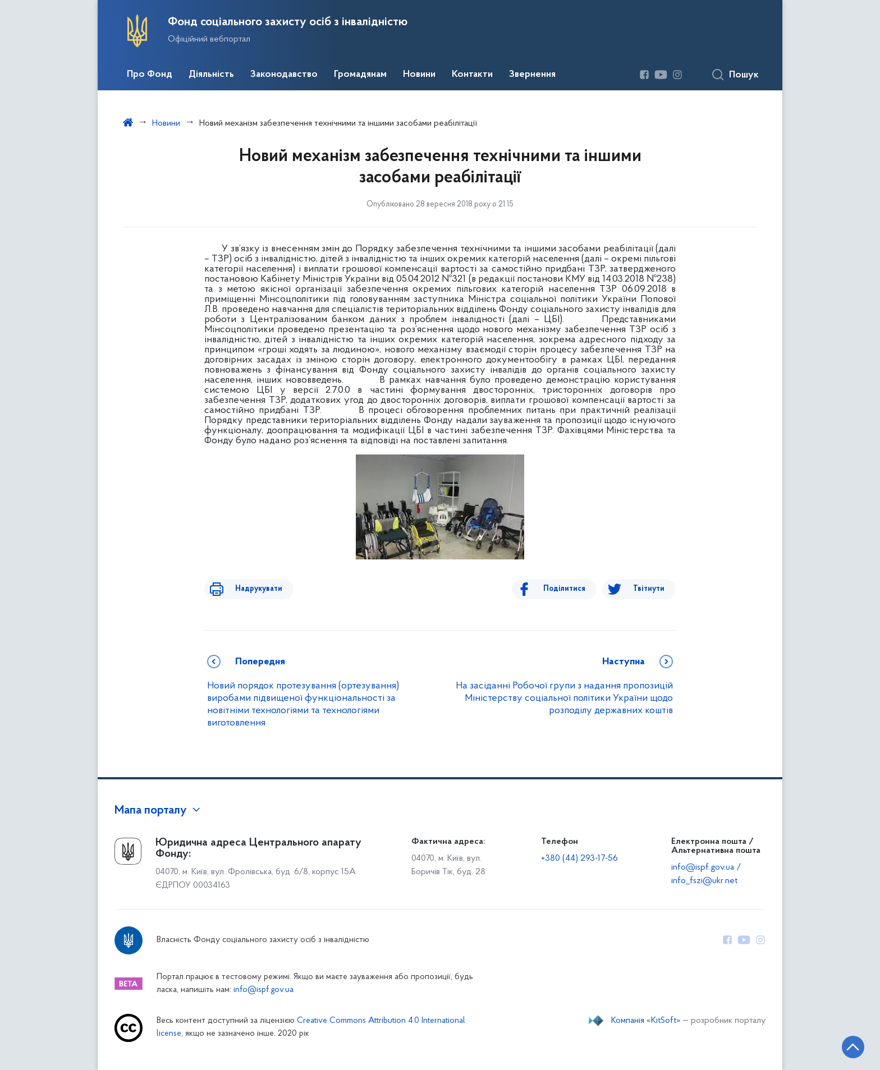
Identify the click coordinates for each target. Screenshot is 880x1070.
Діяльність (211, 75)
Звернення (532, 75)
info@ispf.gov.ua (263, 990)
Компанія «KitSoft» (646, 1020)
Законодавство (284, 75)
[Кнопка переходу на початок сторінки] (838, 1045)
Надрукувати (250, 589)
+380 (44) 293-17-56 (579, 858)
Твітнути (648, 589)
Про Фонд (149, 75)
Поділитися (573, 589)
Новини (419, 75)
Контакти (472, 75)
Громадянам (360, 75)
